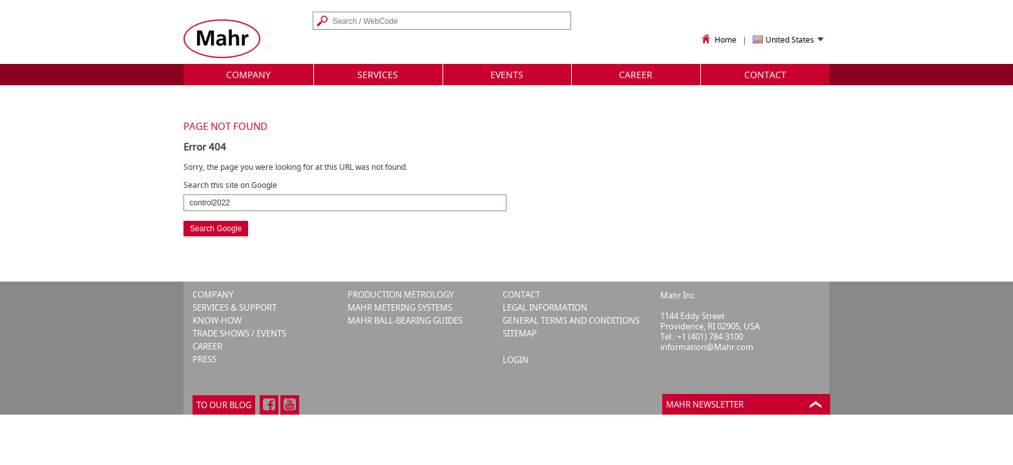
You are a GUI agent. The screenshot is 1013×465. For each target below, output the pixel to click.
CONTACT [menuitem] (521, 295)
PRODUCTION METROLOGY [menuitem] (401, 295)
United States (789, 40)
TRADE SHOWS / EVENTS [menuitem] (239, 333)
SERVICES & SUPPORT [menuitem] (235, 308)
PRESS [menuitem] (204, 359)
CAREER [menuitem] (207, 346)
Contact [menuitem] (765, 74)
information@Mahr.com (706, 347)
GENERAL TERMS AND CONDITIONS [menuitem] (571, 321)
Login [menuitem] (515, 360)
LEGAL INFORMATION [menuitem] (545, 308)
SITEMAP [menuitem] (520, 333)
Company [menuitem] (248, 74)
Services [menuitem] (377, 74)
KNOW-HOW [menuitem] (217, 321)
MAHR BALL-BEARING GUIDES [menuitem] (405, 321)
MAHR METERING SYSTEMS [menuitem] (400, 308)
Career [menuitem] (636, 74)
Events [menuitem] (506, 74)
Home (718, 40)
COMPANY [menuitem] (213, 295)
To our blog (223, 405)
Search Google (216, 228)
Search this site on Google (230, 185)
